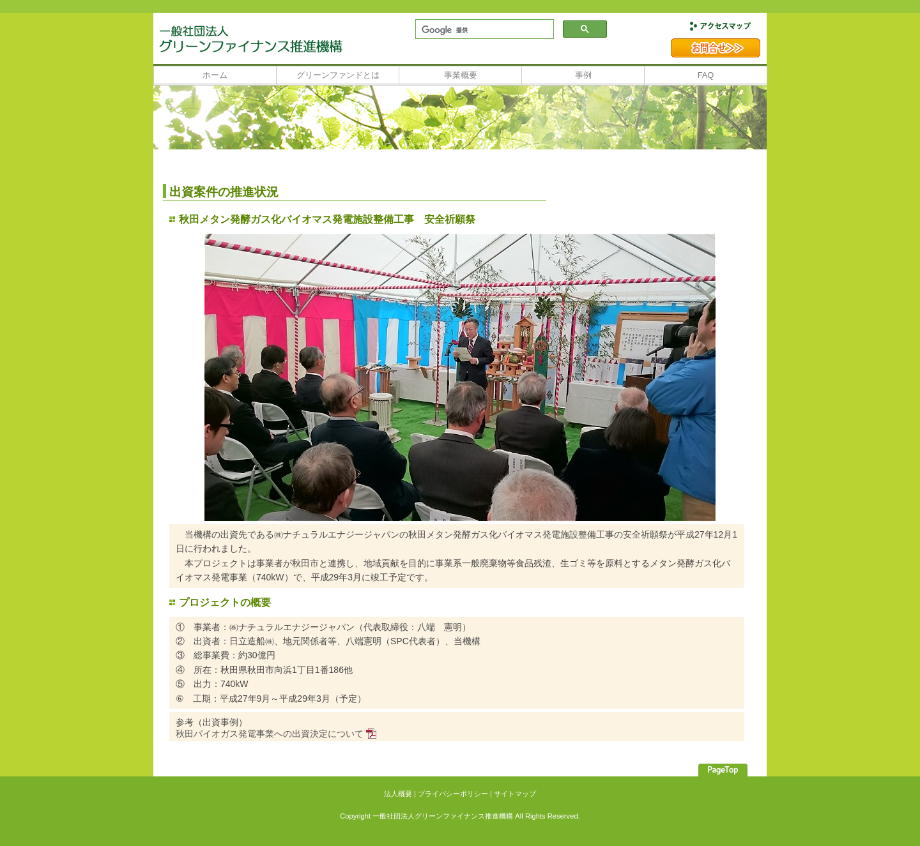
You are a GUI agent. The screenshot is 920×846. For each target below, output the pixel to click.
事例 (583, 75)
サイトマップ (515, 793)
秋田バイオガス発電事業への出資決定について (270, 734)
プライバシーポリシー (453, 793)
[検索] (483, 30)
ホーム (215, 75)
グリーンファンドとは (337, 75)
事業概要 (460, 75)
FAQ (706, 75)
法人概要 (398, 793)
